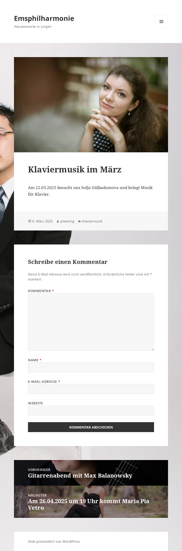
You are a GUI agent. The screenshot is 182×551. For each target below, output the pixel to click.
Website (35, 403)
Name (34, 360)
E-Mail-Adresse (44, 381)
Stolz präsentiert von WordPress (54, 541)
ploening (67, 221)
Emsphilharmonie (44, 18)
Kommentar (41, 291)
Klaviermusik (92, 221)
